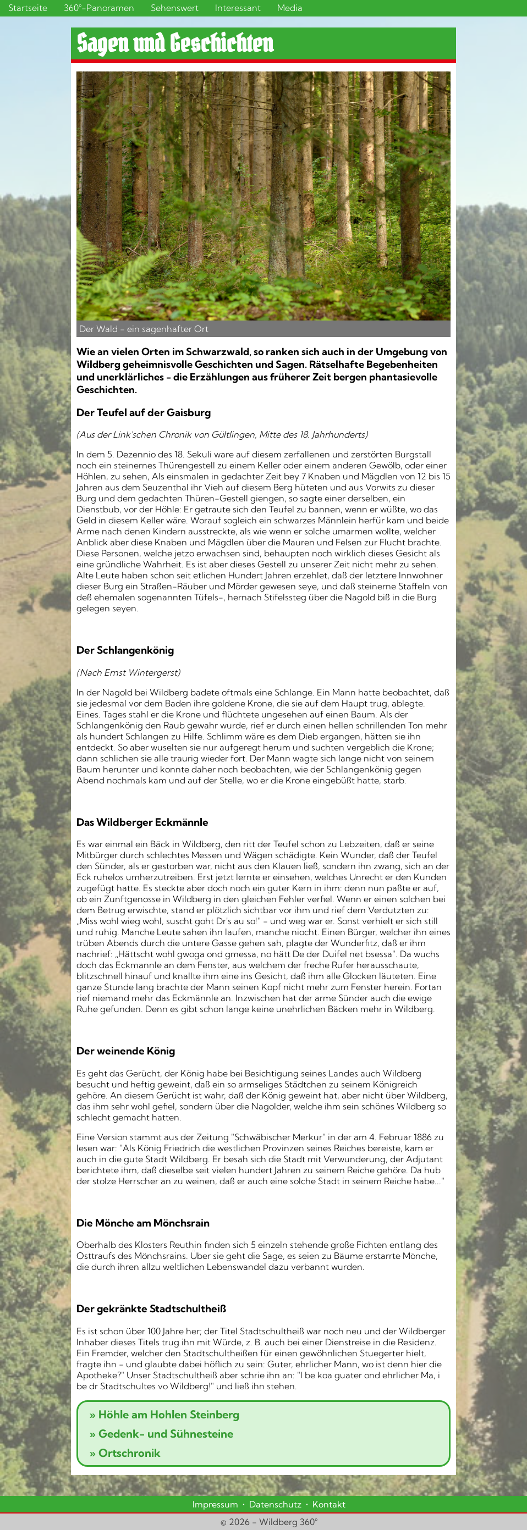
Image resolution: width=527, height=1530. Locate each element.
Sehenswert (175, 7)
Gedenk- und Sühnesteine (161, 1433)
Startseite (27, 7)
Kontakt (328, 1504)
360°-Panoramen (99, 7)
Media (290, 7)
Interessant (238, 7)
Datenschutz (275, 1504)
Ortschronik (125, 1453)
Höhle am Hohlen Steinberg (164, 1414)
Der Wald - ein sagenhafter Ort (143, 328)
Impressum (215, 1504)
